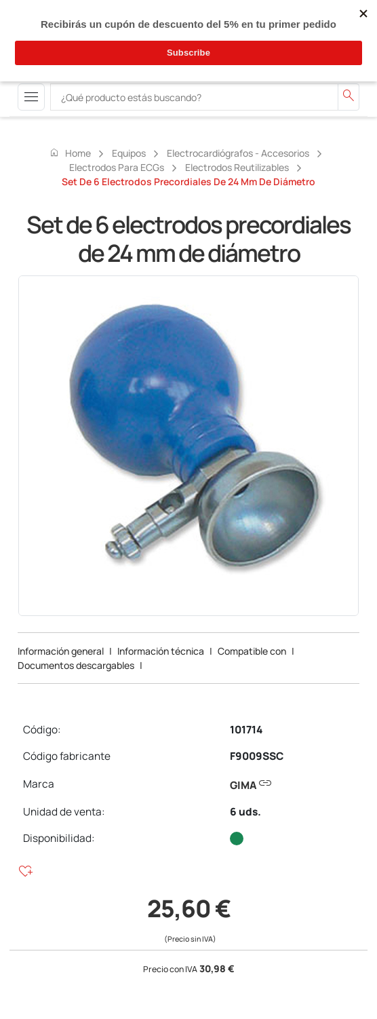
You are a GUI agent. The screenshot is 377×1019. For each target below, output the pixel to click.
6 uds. (245, 812)
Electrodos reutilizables (237, 167)
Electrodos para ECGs (116, 167)
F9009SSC (256, 756)
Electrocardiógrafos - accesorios (238, 153)
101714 (246, 730)
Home (70, 152)
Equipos (129, 153)
